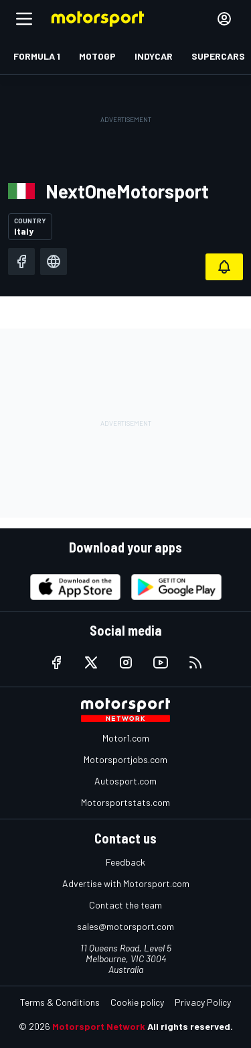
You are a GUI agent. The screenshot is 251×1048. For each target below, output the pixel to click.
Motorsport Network (98, 1026)
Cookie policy (137, 1002)
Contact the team (125, 905)
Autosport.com (125, 781)
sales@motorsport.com (125, 926)
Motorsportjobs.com (125, 759)
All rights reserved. (190, 1026)
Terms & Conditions (60, 1002)
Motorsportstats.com (125, 802)
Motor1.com (125, 738)
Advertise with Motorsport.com (125, 883)
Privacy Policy (203, 1002)
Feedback (125, 862)
